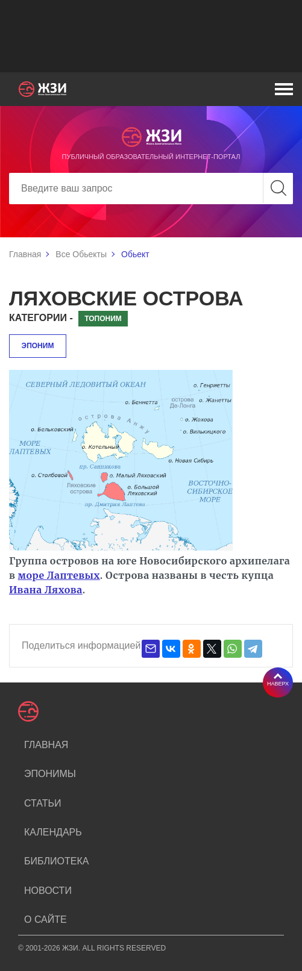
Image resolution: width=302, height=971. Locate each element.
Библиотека (56, 861)
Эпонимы (50, 774)
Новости (48, 890)
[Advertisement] (151, 36)
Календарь (53, 832)
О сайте (45, 919)
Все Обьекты (81, 254)
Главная (25, 254)
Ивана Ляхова (46, 590)
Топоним (103, 318)
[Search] (151, 188)
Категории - (41, 318)
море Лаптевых (59, 575)
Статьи (42, 803)
